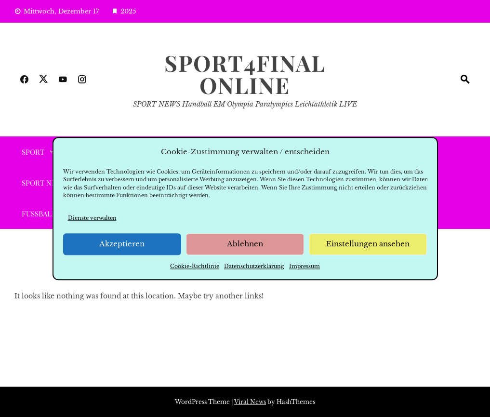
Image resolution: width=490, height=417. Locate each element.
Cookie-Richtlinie (194, 266)
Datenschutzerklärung (254, 266)
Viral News (250, 401)
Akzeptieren (122, 244)
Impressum (304, 266)
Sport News (44, 183)
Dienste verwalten (92, 218)
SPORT (33, 152)
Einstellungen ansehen (368, 244)
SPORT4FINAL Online (245, 74)
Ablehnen (245, 244)
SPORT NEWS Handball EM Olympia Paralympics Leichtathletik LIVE (245, 104)
